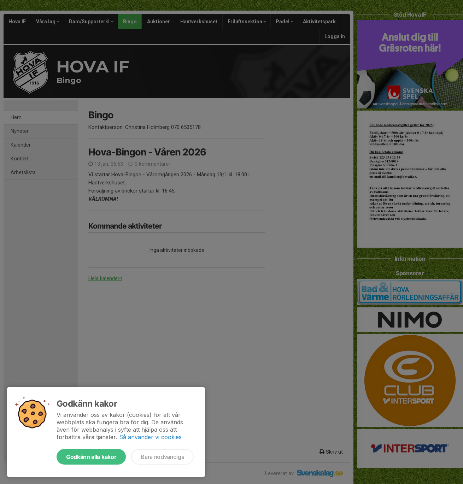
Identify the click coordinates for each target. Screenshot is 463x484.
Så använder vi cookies (150, 437)
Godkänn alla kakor (91, 456)
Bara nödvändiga (162, 456)
